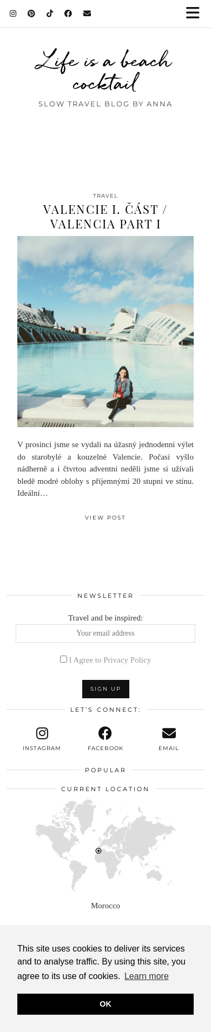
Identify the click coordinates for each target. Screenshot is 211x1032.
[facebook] (105, 739)
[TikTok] (50, 13)
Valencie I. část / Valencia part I (105, 216)
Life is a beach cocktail (106, 71)
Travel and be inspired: (106, 628)
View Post (105, 517)
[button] (196, 14)
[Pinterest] (32, 13)
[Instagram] (13, 13)
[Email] (87, 13)
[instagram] (42, 739)
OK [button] (105, 1004)
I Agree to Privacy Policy (110, 660)
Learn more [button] (146, 976)
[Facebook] (68, 13)
